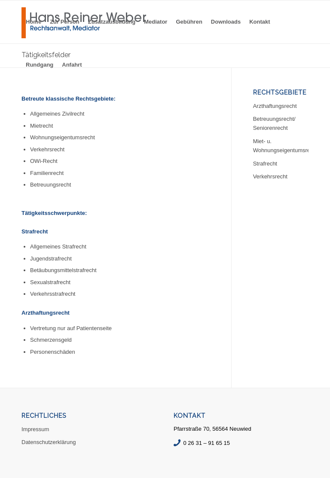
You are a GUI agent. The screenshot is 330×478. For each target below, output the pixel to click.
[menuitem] (33, 21)
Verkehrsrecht (270, 176)
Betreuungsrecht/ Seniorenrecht (274, 123)
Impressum (35, 429)
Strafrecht (265, 163)
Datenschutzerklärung (48, 442)
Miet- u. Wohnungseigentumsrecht (281, 145)
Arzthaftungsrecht (275, 106)
